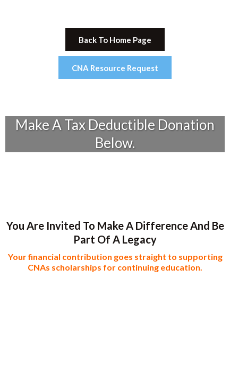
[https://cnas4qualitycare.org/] (115, 13)
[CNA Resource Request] (115, 67)
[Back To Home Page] (115, 39)
